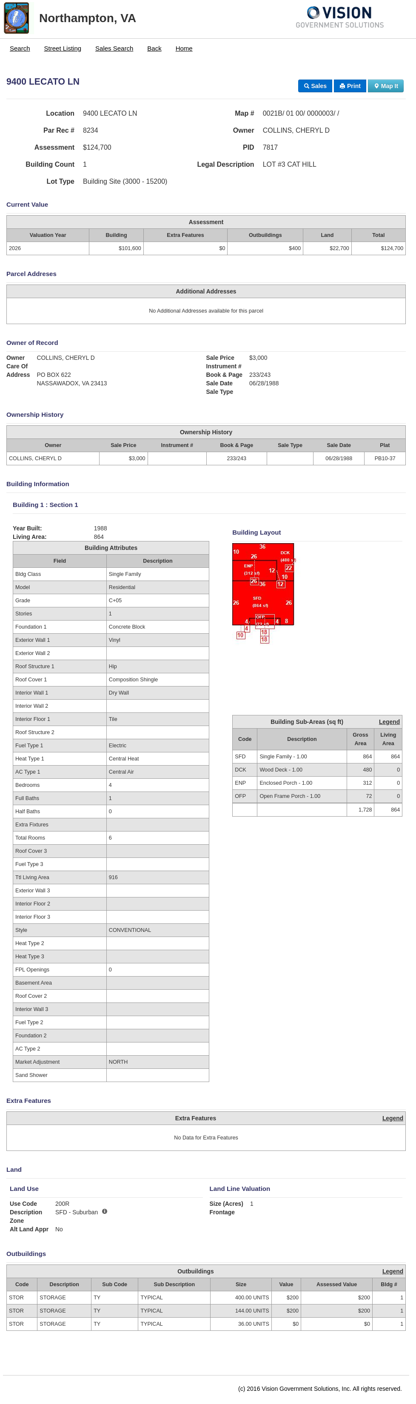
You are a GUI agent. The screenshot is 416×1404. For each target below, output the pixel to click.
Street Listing (63, 48)
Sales (315, 86)
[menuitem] (20, 48)
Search (20, 48)
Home (184, 48)
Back (154, 48)
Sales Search (114, 48)
